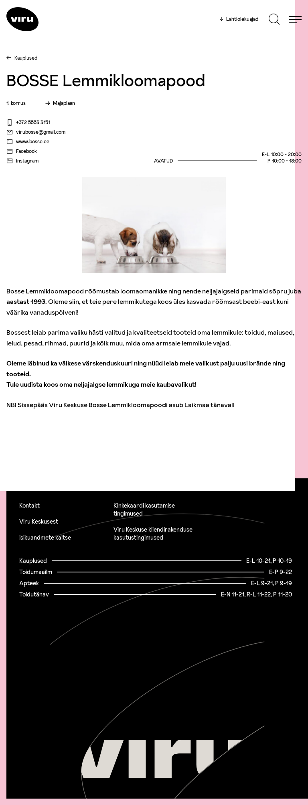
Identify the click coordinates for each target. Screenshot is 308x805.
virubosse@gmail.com (35, 132)
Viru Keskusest (38, 522)
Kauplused (25, 58)
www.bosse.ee (27, 142)
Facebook (21, 151)
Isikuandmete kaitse (45, 538)
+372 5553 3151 (28, 122)
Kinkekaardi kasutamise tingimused (144, 510)
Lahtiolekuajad (239, 19)
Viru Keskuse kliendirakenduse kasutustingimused (152, 534)
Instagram (22, 161)
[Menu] (295, 19)
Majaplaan (64, 103)
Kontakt (29, 506)
